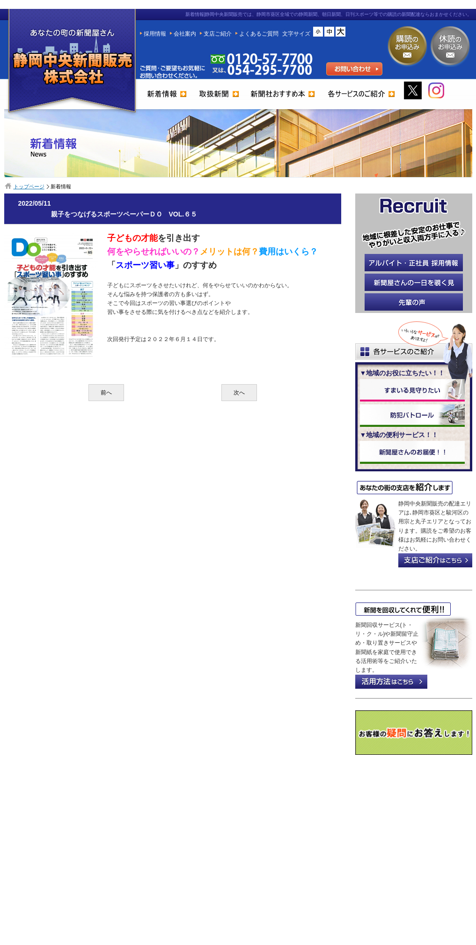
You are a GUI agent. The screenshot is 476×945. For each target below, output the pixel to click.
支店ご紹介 (218, 33)
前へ (106, 392)
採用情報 (155, 33)
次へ (239, 392)
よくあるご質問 (258, 33)
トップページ (29, 186)
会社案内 (185, 33)
